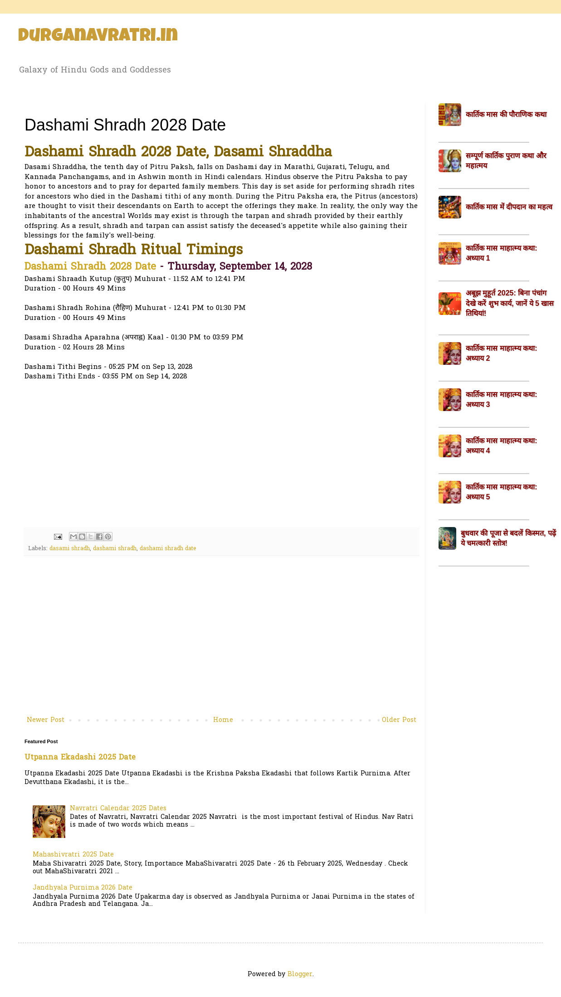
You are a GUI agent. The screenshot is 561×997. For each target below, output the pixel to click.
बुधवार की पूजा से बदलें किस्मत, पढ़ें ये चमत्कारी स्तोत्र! (508, 538)
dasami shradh (69, 549)
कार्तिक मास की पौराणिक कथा (506, 114)
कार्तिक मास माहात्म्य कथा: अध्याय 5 (501, 492)
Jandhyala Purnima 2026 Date (82, 888)
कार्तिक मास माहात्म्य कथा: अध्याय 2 (501, 353)
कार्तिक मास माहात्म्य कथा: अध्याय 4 (501, 446)
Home (223, 720)
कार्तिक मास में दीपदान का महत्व (509, 207)
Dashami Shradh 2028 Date (90, 267)
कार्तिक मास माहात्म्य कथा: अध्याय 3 (501, 399)
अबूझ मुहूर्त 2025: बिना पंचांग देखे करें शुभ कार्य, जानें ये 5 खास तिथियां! (510, 303)
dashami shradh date (168, 549)
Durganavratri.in (98, 37)
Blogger (300, 974)
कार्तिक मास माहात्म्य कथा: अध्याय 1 (501, 253)
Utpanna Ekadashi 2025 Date (80, 757)
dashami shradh (115, 549)
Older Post (399, 720)
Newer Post (45, 720)
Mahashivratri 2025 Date (73, 855)
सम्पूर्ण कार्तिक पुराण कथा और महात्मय (506, 160)
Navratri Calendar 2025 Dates (118, 808)
